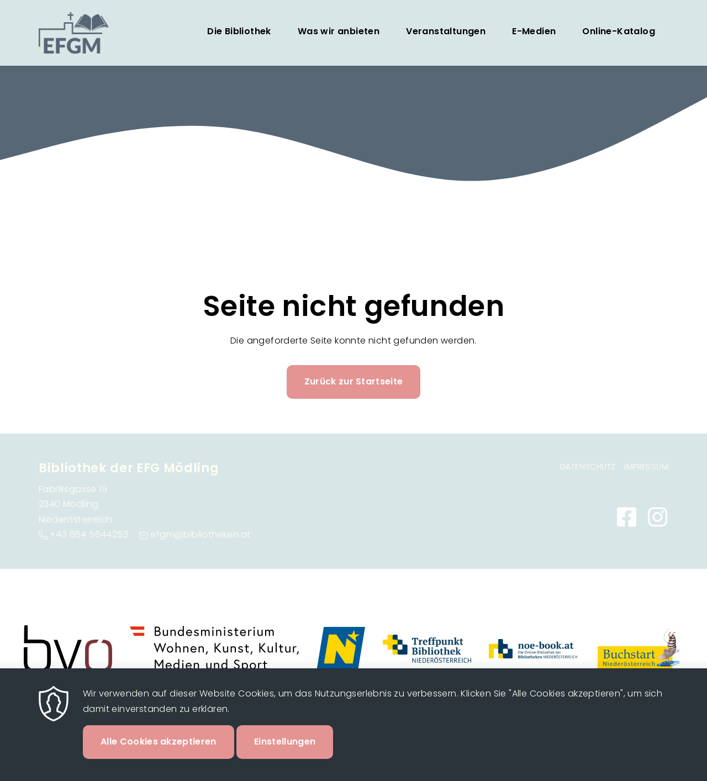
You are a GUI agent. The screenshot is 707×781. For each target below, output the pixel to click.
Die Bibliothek (239, 31)
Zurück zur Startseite (353, 381)
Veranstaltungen (446, 31)
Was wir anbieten (338, 31)
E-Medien (534, 31)
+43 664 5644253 (89, 534)
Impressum (646, 466)
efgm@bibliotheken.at (200, 534)
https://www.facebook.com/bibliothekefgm (626, 517)
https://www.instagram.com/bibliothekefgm (657, 517)
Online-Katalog (618, 31)
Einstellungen (284, 754)
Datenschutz (587, 466)
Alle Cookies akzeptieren (159, 754)
